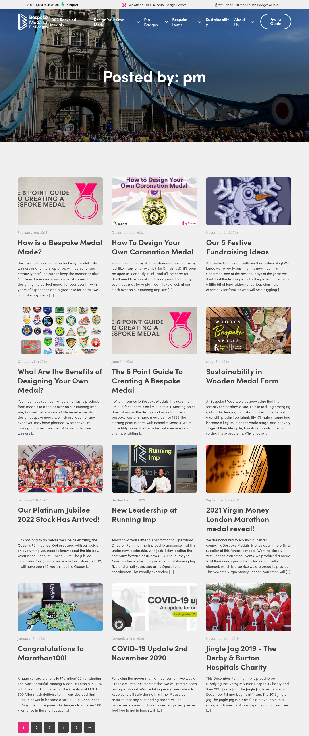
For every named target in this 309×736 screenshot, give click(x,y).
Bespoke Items (179, 22)
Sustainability (217, 22)
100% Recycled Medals (63, 22)
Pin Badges (151, 22)
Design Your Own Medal (109, 22)
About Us (239, 22)
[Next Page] (89, 727)
